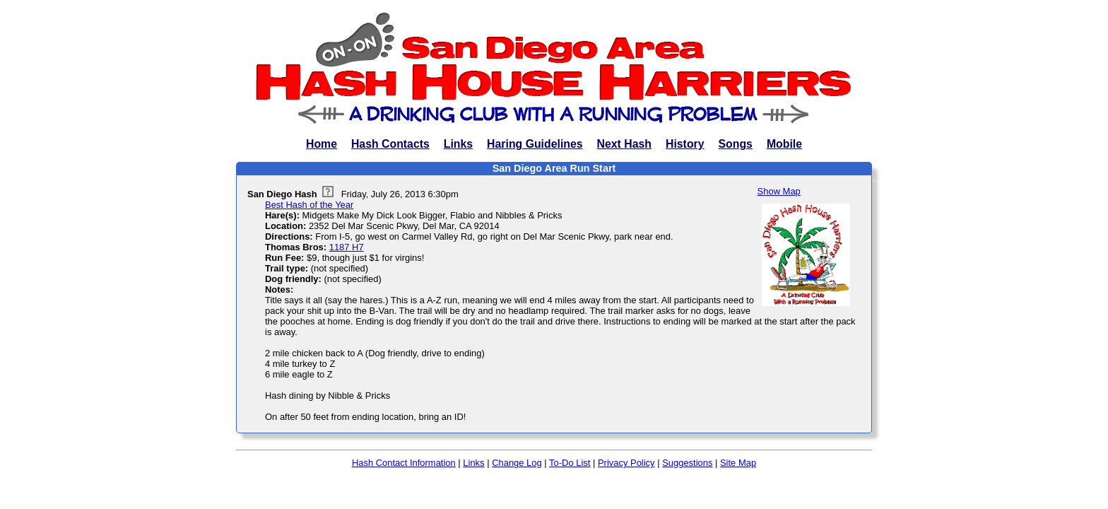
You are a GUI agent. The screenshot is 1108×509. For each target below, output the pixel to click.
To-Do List (569, 462)
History (685, 144)
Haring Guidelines (534, 144)
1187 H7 (346, 247)
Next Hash (624, 144)
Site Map (738, 462)
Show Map (779, 191)
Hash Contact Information (404, 462)
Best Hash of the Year (309, 204)
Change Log (517, 462)
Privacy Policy (626, 462)
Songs (736, 144)
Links (458, 144)
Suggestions (687, 462)
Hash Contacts (390, 144)
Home (321, 144)
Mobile (784, 144)
